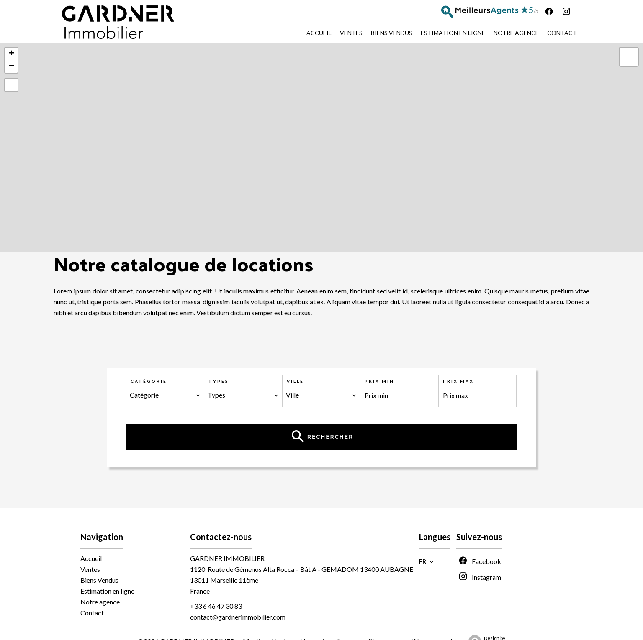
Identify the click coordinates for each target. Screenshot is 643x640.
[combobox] (165, 395)
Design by (484, 625)
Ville (295, 381)
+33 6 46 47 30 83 (216, 590)
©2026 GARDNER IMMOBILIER (186, 625)
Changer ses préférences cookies (415, 625)
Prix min (379, 381)
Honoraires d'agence (330, 625)
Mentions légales (267, 625)
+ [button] (11, 54)
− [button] (11, 66)
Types (218, 381)
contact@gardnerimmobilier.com (237, 601)
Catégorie (149, 381)
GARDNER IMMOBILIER (227, 542)
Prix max (458, 381)
